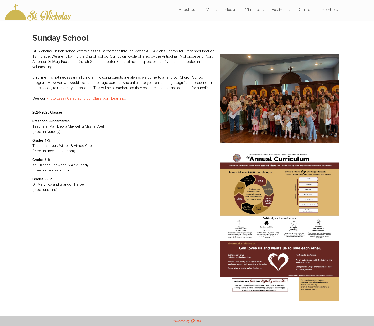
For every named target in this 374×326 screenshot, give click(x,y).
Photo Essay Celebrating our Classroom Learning (85, 98)
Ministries (253, 9)
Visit (209, 9)
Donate (304, 9)
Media (230, 9)
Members (329, 9)
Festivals (279, 9)
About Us (187, 9)
